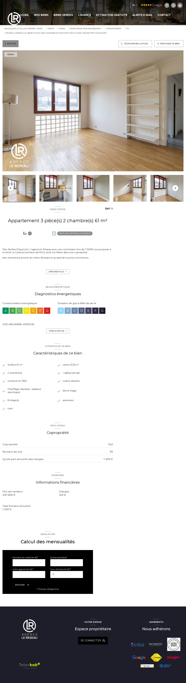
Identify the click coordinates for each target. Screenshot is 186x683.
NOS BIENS (41, 15)
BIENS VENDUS (63, 15)
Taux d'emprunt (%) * (60, 572)
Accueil (23, 15)
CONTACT (164, 15)
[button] (175, 188)
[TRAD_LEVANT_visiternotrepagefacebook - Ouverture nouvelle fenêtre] (152, 5)
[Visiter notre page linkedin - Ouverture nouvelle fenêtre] (165, 5)
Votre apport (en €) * (23, 572)
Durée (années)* (58, 560)
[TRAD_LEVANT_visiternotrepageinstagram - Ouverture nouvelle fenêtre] (158, 5)
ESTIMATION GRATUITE (111, 15)
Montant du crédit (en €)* (25, 560)
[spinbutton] (66, 577)
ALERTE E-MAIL (142, 15)
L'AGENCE (84, 15)
